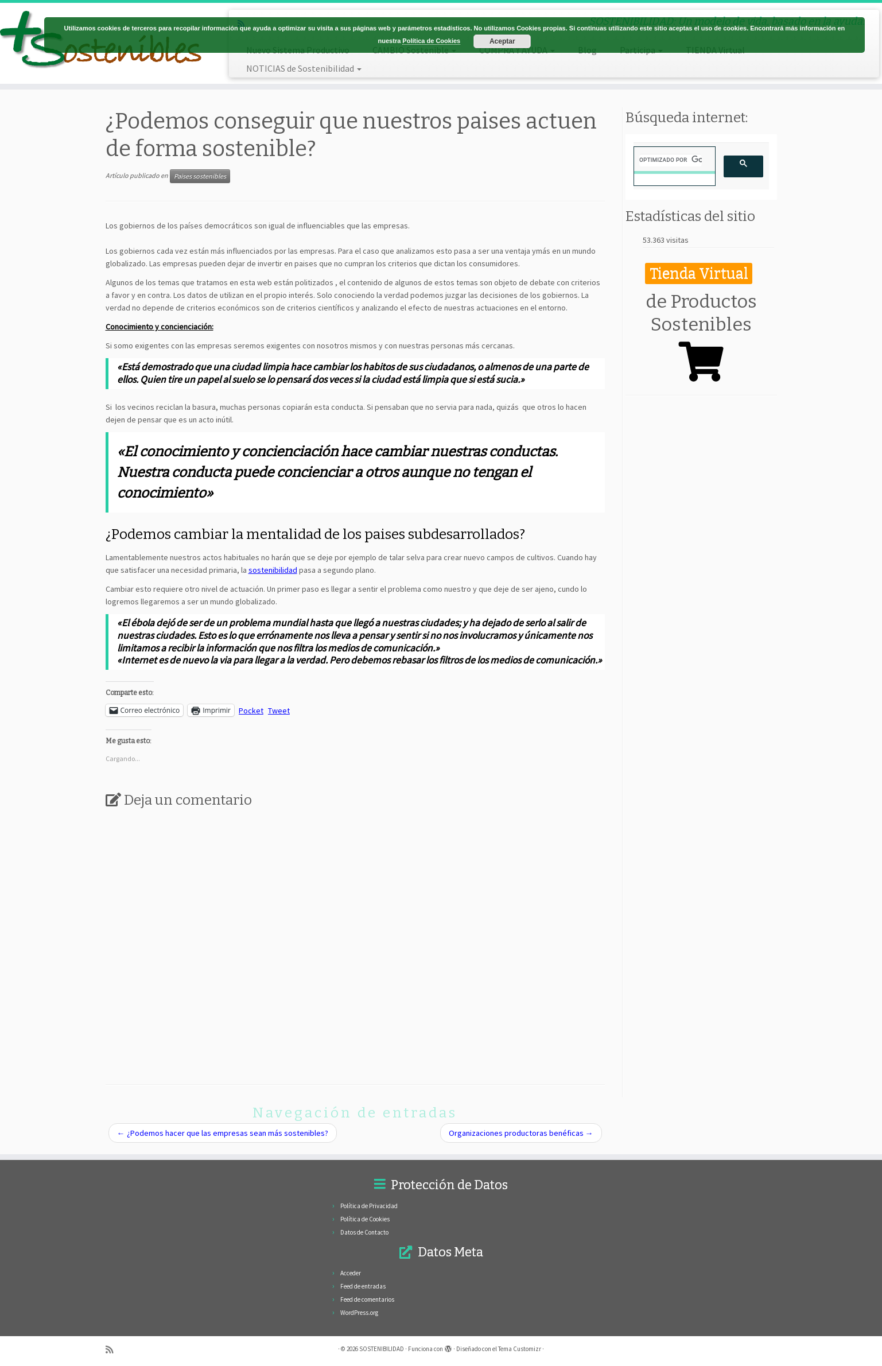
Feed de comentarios (367, 1299)
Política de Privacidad (369, 1206)
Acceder (350, 1273)
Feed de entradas (363, 1286)
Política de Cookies (365, 1219)
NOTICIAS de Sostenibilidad (304, 68)
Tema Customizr (519, 1349)
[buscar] (670, 160)
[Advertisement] (701, 581)
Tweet (279, 710)
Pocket (251, 710)
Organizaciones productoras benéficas (521, 1133)
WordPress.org (359, 1313)
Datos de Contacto (364, 1232)
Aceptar (502, 41)
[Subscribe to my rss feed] (113, 1349)
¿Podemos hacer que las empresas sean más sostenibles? (222, 1133)
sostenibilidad (272, 570)
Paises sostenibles (200, 176)
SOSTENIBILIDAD (381, 1349)
